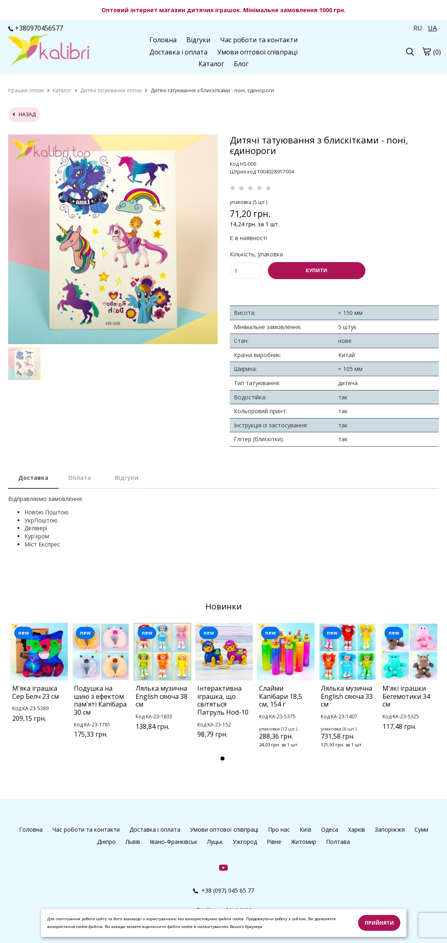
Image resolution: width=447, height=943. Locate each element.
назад (24, 114)
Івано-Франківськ (173, 841)
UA (432, 28)
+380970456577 (35, 28)
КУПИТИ (316, 270)
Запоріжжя (390, 829)
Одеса (329, 829)
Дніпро (106, 841)
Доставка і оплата (178, 52)
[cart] (426, 51)
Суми (421, 829)
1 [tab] (222, 759)
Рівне (274, 841)
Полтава (338, 841)
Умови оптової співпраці (257, 52)
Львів (132, 841)
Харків (356, 829)
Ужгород (245, 841)
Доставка (33, 477)
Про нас (279, 829)
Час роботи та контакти (259, 39)
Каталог (211, 63)
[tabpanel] (39, 683)
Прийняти (379, 922)
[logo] (48, 50)
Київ (305, 829)
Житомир (303, 841)
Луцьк (215, 841)
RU (417, 28)
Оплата (79, 477)
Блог (241, 63)
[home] (26, 90)
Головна (163, 39)
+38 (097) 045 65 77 (223, 890)
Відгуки (198, 39)
